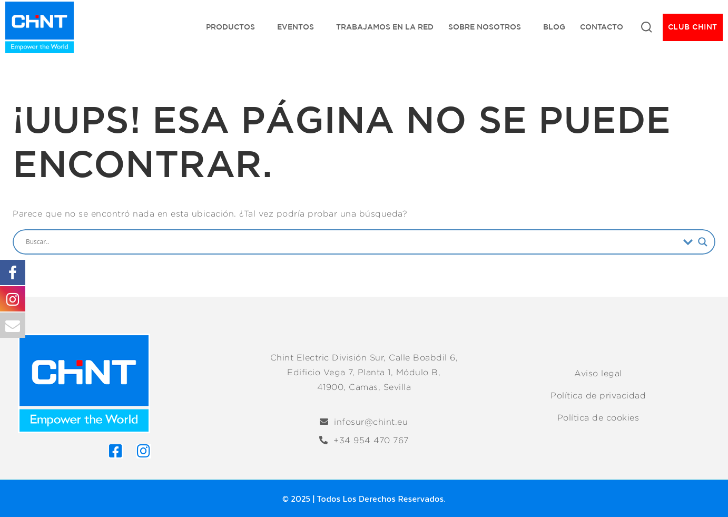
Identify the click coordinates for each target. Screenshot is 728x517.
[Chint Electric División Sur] (39, 27)
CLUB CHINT (692, 27)
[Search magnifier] (702, 242)
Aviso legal (598, 373)
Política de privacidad (598, 395)
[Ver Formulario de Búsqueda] (646, 27)
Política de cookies (598, 417)
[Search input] (352, 242)
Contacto (601, 27)
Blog (554, 27)
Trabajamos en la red (385, 27)
